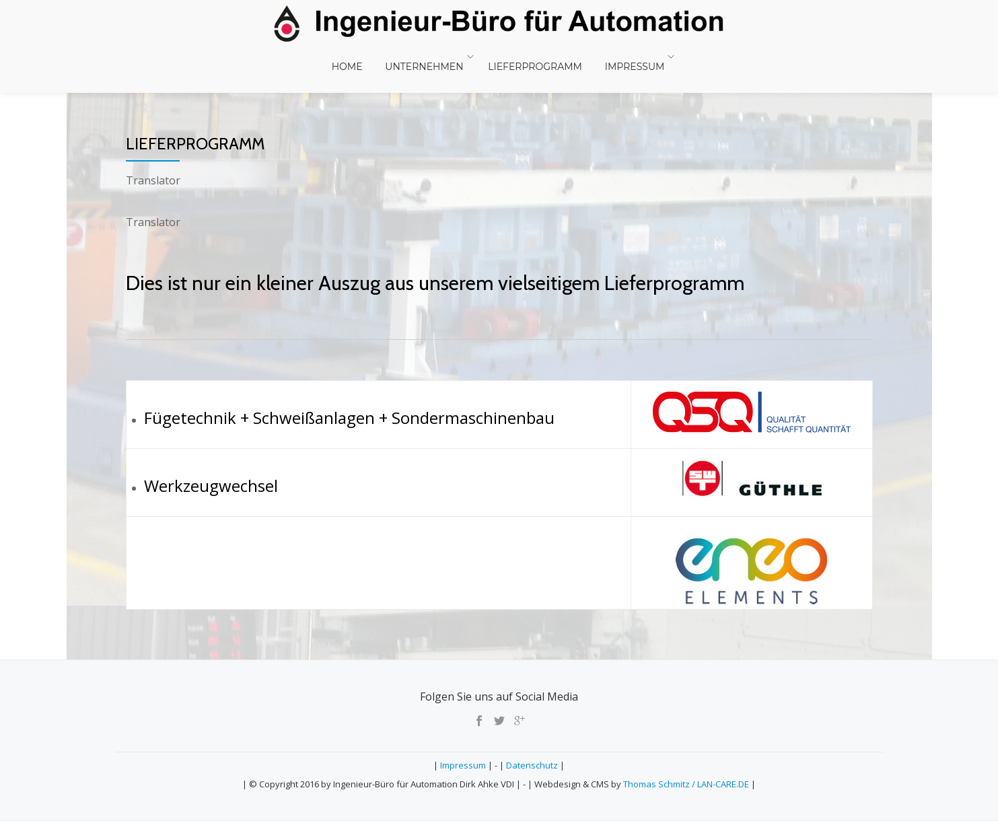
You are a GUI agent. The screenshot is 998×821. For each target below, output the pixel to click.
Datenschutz (532, 765)
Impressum (621, 56)
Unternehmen (424, 56)
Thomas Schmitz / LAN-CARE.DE (687, 784)
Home (356, 56)
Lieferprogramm (530, 56)
